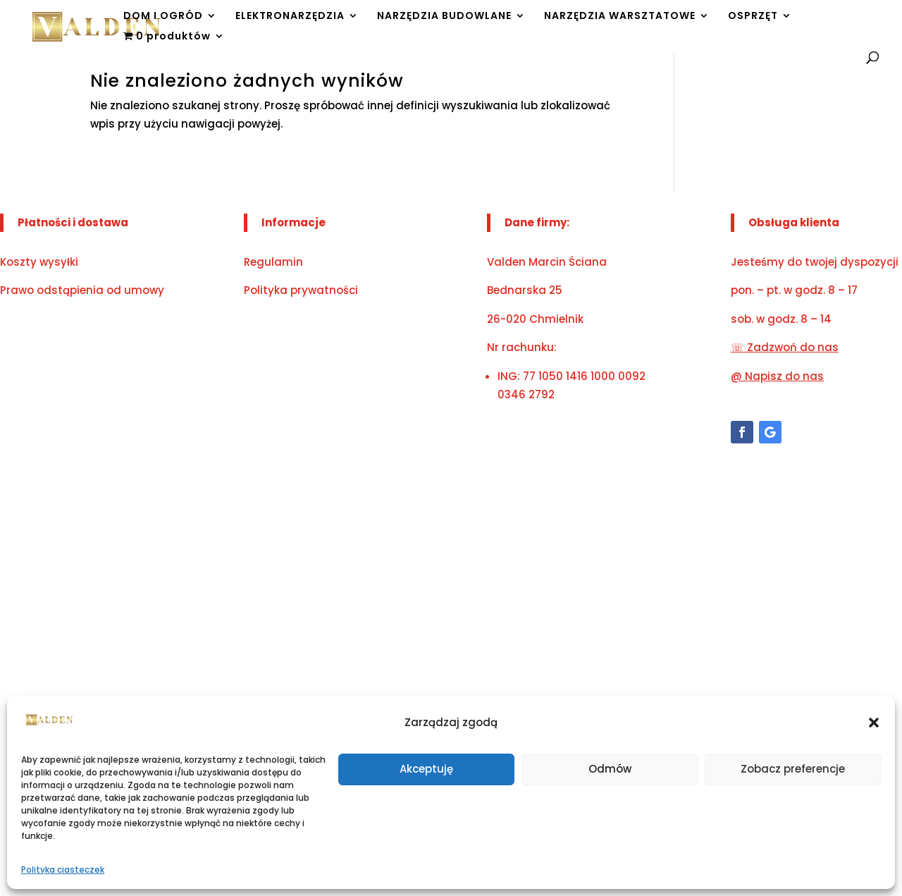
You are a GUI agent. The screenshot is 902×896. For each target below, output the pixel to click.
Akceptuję (426, 768)
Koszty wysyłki (39, 261)
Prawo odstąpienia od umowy (82, 290)
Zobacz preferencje (793, 768)
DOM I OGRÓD (163, 17)
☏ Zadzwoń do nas (785, 347)
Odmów (609, 768)
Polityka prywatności (301, 290)
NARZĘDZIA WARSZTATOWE (620, 17)
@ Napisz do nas (777, 376)
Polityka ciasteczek (62, 870)
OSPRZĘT (753, 17)
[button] (874, 723)
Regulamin (273, 261)
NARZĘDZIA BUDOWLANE (444, 17)
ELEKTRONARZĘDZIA (290, 17)
